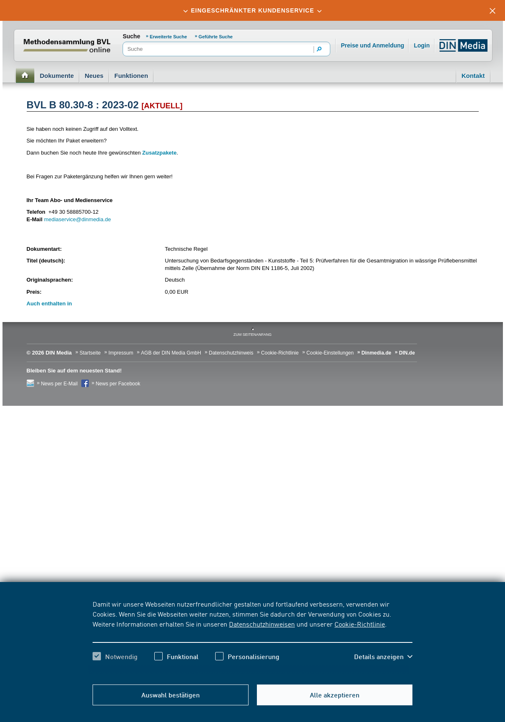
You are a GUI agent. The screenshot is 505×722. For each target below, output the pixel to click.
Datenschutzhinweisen (262, 623)
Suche (131, 36)
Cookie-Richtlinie (359, 623)
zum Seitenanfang (253, 334)
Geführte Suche (215, 36)
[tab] (252, 10)
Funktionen (131, 75)
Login (422, 45)
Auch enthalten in (49, 303)
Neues (94, 75)
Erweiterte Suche (168, 36)
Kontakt (473, 75)
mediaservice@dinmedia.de (77, 219)
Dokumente (57, 75)
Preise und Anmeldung (372, 45)
